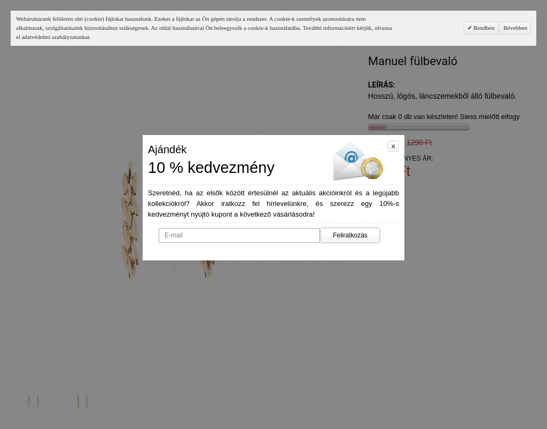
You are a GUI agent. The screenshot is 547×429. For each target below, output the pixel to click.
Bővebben (515, 28)
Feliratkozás (350, 235)
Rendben (483, 28)
